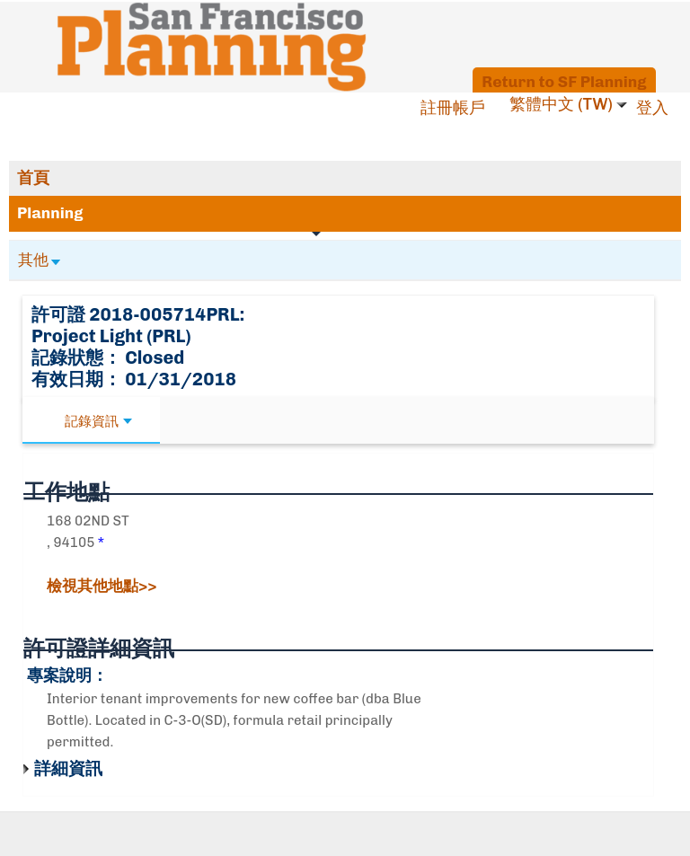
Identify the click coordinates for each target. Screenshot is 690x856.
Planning (50, 213)
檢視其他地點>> (101, 586)
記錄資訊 (98, 421)
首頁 (33, 178)
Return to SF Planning (564, 81)
